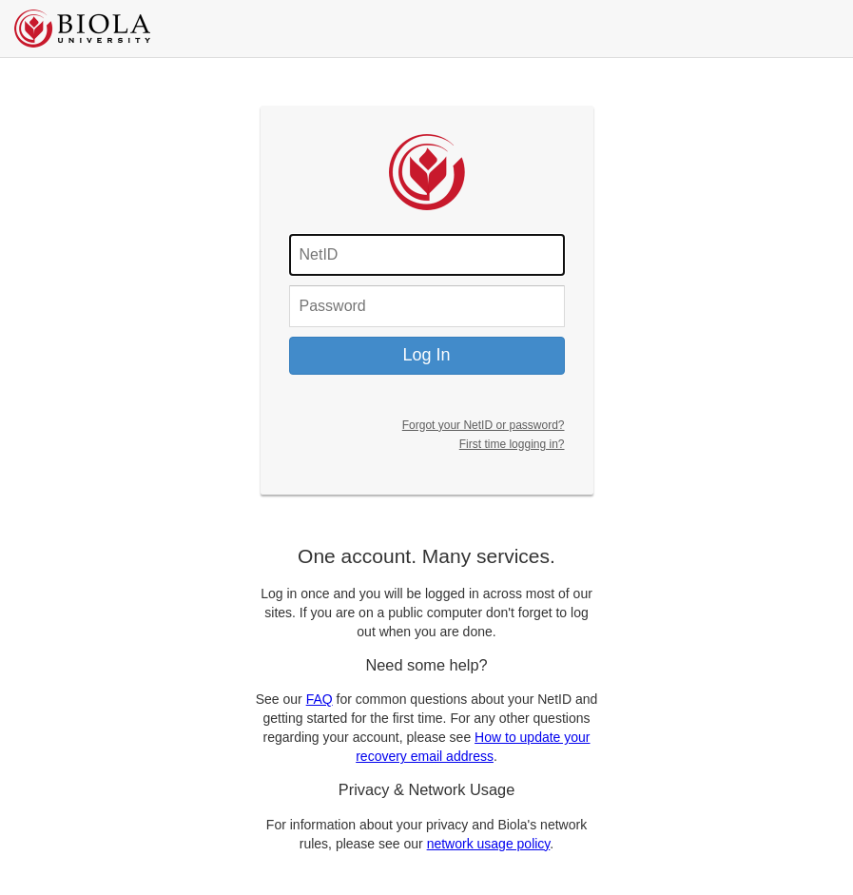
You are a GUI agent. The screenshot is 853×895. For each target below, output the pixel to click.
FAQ (319, 699)
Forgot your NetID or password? (483, 425)
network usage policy (489, 843)
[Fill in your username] (427, 255)
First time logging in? (512, 444)
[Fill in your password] (427, 306)
